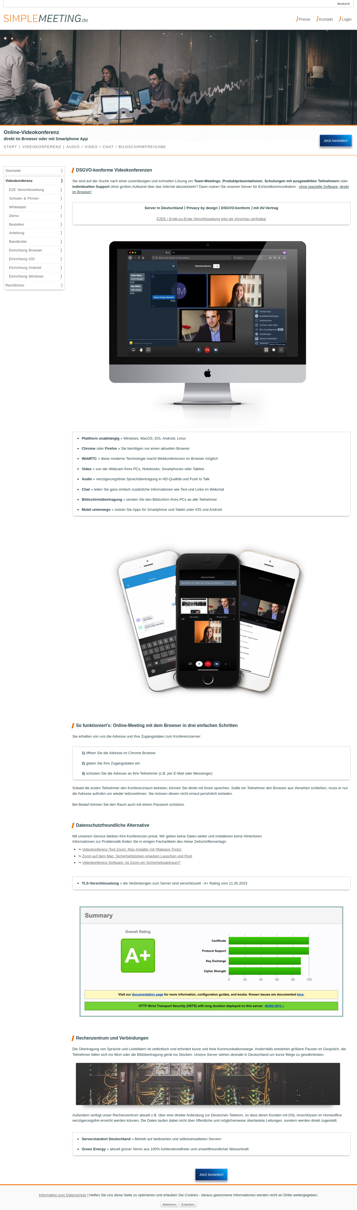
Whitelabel (35, 207)
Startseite (33, 171)
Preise (303, 19)
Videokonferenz (33, 181)
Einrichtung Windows (35, 276)
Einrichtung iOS (35, 259)
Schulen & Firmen (35, 198)
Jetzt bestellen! (336, 140)
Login (345, 19)
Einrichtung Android (35, 268)
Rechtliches (33, 285)
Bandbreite (35, 241)
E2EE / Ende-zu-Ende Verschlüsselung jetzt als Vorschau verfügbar (211, 219)
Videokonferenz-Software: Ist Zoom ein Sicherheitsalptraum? (131, 862)
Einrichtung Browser (35, 250)
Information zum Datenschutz (62, 1197)
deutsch (343, 3)
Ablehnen (169, 1206)
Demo (35, 216)
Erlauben (188, 1206)
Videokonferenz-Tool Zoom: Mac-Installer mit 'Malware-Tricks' (131, 849)
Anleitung (35, 233)
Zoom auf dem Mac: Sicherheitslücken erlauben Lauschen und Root (137, 856)
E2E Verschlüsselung (35, 190)
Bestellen (35, 224)
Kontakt (324, 19)
